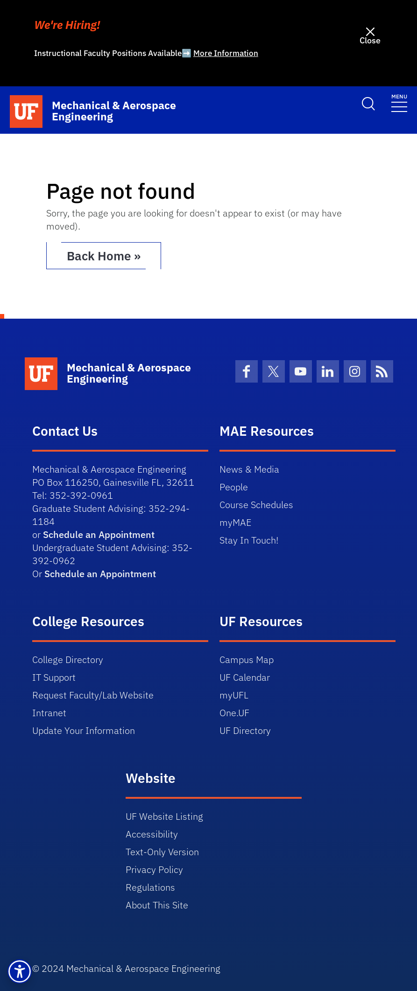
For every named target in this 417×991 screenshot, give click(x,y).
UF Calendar (244, 677)
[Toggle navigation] (399, 102)
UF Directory (245, 730)
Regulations (150, 887)
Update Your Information (83, 730)
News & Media (249, 469)
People (233, 487)
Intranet (49, 712)
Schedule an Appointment (99, 534)
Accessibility (152, 834)
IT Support (54, 677)
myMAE (235, 522)
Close (370, 40)
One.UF (234, 712)
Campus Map (246, 659)
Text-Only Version (162, 851)
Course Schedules (256, 504)
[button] (19, 971)
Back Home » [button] (104, 256)
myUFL (233, 695)
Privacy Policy (154, 869)
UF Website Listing (164, 816)
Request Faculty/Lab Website (93, 695)
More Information (225, 53)
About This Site (157, 905)
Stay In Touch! (248, 540)
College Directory (67, 659)
